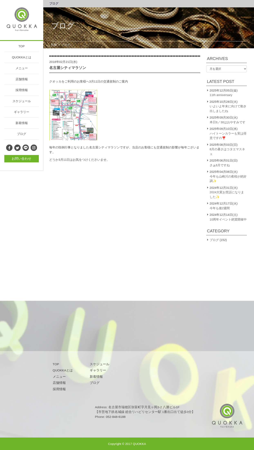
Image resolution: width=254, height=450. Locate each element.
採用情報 (22, 90)
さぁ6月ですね (220, 165)
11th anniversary (221, 95)
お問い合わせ (21, 158)
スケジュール (21, 101)
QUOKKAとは (21, 57)
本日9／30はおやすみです (227, 122)
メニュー (22, 68)
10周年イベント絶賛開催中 (228, 219)
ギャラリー (21, 112)
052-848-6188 (116, 416)
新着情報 (22, 123)
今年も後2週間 (220, 208)
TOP (21, 46)
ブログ (21, 134)
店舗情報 (22, 79)
